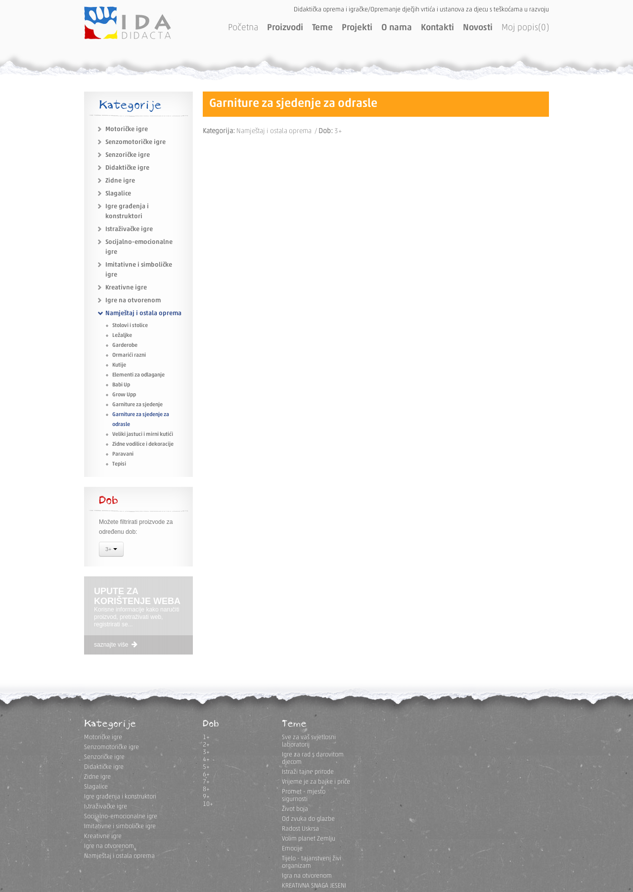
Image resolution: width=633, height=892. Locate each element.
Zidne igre (120, 181)
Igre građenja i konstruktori (120, 797)
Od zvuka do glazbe (308, 819)
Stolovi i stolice (130, 326)
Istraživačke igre (129, 229)
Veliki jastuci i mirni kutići (142, 434)
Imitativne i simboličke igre (120, 826)
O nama (396, 28)
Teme (322, 28)
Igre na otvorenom (133, 300)
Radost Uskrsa (300, 829)
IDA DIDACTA (127, 22)
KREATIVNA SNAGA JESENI (314, 886)
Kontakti (437, 28)
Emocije (292, 848)
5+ (206, 767)
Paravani (123, 454)
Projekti (357, 28)
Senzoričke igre (127, 155)
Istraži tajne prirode (308, 772)
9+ (206, 797)
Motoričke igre (126, 129)
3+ (111, 550)
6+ (206, 774)
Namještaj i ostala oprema (143, 313)
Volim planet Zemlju (308, 839)
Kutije (119, 365)
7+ (206, 782)
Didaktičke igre (127, 168)
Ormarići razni (129, 355)
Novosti (478, 28)
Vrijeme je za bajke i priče (316, 782)
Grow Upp (124, 395)
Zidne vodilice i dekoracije (143, 444)
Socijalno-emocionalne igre (120, 816)
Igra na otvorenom (307, 876)
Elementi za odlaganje (138, 375)
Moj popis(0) (525, 28)
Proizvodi (285, 28)
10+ (208, 804)
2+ (206, 745)
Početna (243, 28)
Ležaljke (122, 335)
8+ (206, 789)
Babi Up (121, 385)
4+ (206, 759)
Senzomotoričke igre (135, 142)
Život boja (295, 809)
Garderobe (124, 345)
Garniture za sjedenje (137, 405)
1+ (206, 737)
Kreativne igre (126, 287)
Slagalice (118, 193)
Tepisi (119, 464)
